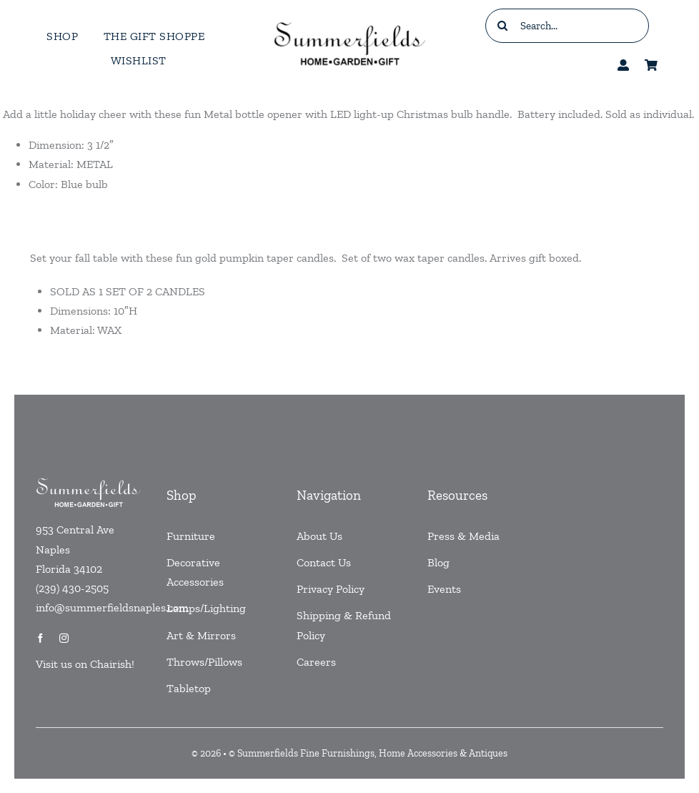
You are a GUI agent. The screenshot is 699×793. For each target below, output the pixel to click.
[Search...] (567, 26)
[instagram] (64, 638)
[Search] (502, 26)
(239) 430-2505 (72, 588)
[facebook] (40, 638)
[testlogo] (349, 22)
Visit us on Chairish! (85, 664)
